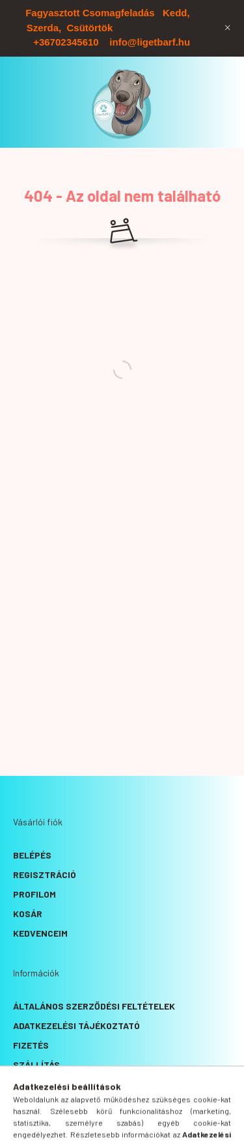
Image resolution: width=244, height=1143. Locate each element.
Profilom (34, 894)
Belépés (32, 855)
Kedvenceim (40, 933)
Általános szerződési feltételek (94, 1006)
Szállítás (36, 1064)
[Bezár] (227, 28)
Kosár (27, 913)
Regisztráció (44, 874)
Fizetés (31, 1045)
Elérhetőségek (49, 1084)
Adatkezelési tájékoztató (76, 1025)
